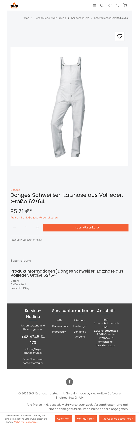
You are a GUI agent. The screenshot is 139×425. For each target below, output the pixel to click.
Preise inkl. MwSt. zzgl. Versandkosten (34, 217)
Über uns (80, 320)
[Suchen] (101, 5)
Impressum (59, 332)
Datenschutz (60, 326)
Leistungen (80, 326)
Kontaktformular (33, 363)
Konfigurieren (85, 418)
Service (59, 310)
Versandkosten (105, 404)
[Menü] (94, 5)
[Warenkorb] (124, 5)
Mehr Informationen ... (26, 422)
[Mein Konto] (117, 5)
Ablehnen (63, 418)
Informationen (79, 310)
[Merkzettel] (109, 5)
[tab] (69, 260)
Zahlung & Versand (80, 334)
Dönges (15, 190)
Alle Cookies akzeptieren (117, 418)
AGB (59, 320)
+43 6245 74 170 (33, 340)
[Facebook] (69, 381)
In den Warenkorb (86, 227)
